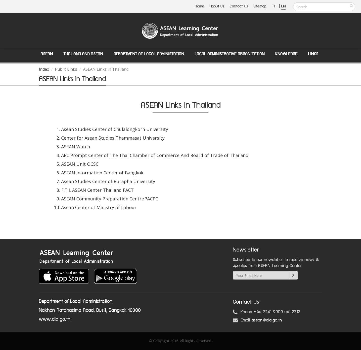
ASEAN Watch (75, 147)
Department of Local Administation (149, 54)
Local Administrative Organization (230, 54)
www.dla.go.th (54, 319)
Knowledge (286, 54)
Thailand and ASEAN (83, 54)
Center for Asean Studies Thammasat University (113, 138)
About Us (217, 6)
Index (44, 69)
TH (275, 6)
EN (283, 6)
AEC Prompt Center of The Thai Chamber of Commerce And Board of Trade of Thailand (154, 155)
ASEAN (47, 54)
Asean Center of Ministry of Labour (98, 207)
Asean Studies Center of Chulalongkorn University (114, 129)
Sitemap (260, 6)
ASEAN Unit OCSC (79, 164)
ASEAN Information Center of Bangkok (102, 173)
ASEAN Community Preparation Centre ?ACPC (109, 199)
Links (313, 54)
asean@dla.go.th (267, 320)
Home (199, 6)
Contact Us (239, 6)
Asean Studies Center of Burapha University (108, 181)
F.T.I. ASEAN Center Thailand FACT (97, 190)
